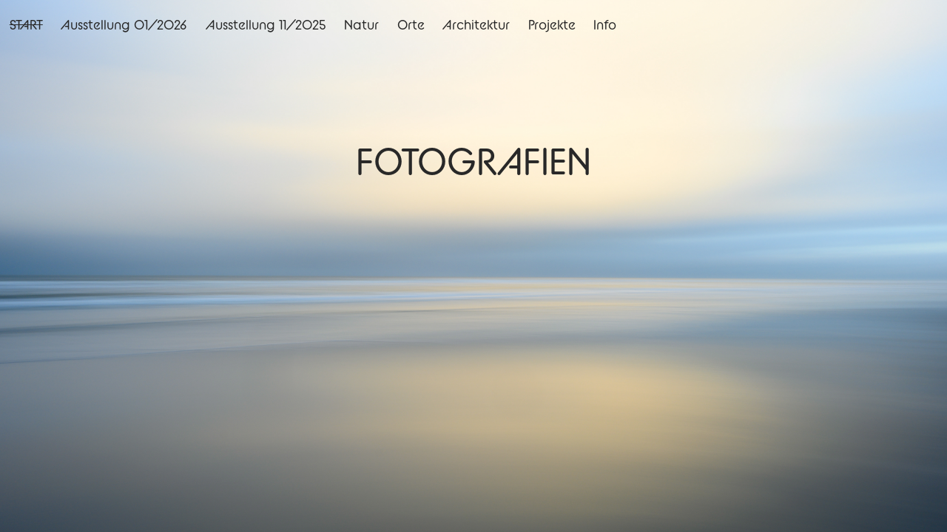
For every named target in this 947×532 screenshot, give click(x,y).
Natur (361, 24)
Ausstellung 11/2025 (266, 24)
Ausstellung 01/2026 (124, 24)
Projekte (552, 24)
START (26, 24)
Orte (411, 24)
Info (604, 24)
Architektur (476, 24)
